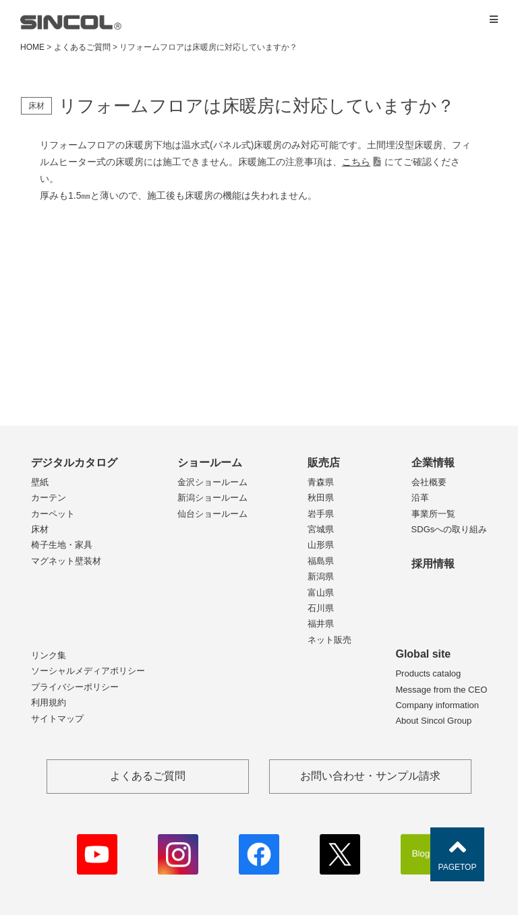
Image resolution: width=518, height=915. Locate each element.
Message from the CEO (441, 690)
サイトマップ (57, 719)
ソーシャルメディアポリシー (88, 671)
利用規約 (48, 702)
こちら (356, 161)
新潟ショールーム (212, 498)
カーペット (53, 514)
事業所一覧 (433, 514)
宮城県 (321, 529)
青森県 (321, 482)
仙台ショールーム (212, 514)
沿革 (420, 498)
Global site (423, 654)
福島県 (321, 561)
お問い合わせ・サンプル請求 (370, 776)
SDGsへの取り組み (449, 529)
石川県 (321, 608)
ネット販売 (329, 640)
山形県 (321, 545)
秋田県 (321, 498)
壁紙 (40, 482)
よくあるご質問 (82, 47)
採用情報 (433, 563)
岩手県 (321, 514)
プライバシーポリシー (75, 687)
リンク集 (48, 655)
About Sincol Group (433, 721)
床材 (40, 529)
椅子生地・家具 (61, 545)
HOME (32, 47)
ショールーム (209, 462)
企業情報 (433, 462)
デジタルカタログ (74, 462)
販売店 (324, 462)
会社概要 (429, 482)
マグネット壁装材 (66, 561)
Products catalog (428, 673)
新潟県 (321, 576)
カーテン (48, 498)
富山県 (321, 593)
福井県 (321, 624)
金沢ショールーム (212, 482)
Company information (437, 705)
